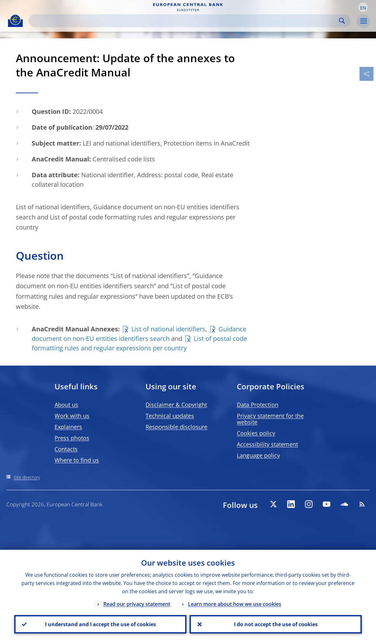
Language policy (258, 455)
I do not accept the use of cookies (276, 624)
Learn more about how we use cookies (234, 604)
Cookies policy (256, 433)
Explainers (68, 427)
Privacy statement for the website (270, 419)
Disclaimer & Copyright (176, 404)
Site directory (27, 477)
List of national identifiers (168, 329)
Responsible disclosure (176, 427)
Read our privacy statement (136, 604)
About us (66, 404)
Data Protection (257, 404)
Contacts (66, 449)
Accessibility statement (267, 444)
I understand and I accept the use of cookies (100, 624)
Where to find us (77, 460)
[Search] (184, 20)
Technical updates (170, 415)
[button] (363, 7)
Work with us (72, 415)
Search (342, 20)
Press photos (72, 438)
